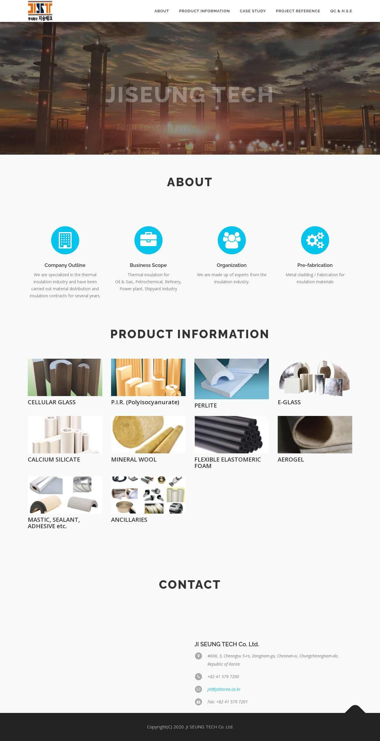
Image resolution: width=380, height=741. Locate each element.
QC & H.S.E (341, 11)
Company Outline (65, 298)
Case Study (253, 11)
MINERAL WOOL (134, 459)
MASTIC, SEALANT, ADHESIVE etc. (54, 523)
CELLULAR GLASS (52, 402)
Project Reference (298, 11)
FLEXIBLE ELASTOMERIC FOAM (227, 462)
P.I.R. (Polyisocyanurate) (145, 402)
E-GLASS (289, 402)
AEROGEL (291, 459)
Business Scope (148, 298)
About (162, 11)
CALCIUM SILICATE (54, 459)
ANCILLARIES (129, 520)
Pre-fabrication (315, 298)
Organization (231, 298)
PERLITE (205, 405)
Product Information (204, 11)
